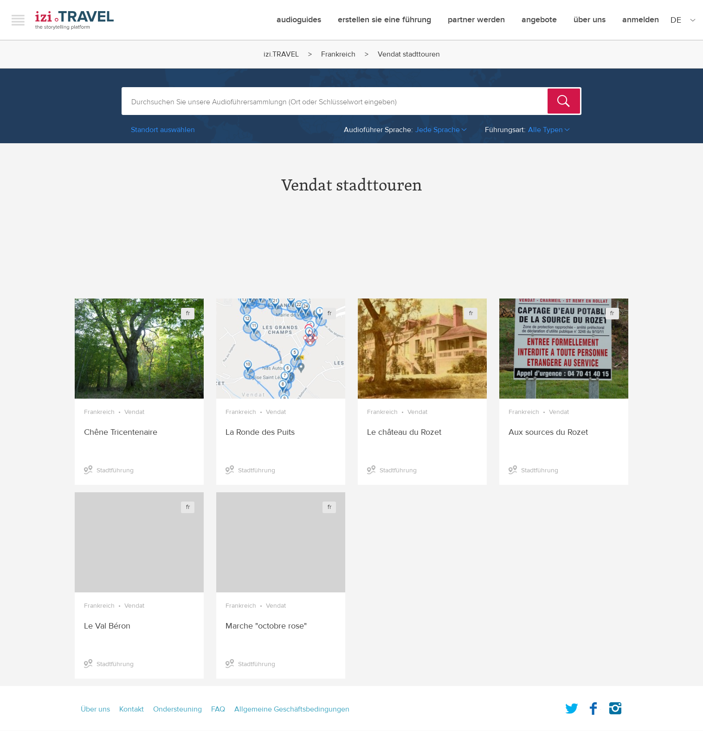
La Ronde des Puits (260, 432)
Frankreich (338, 54)
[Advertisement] (352, 254)
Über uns (590, 20)
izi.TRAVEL (74, 20)
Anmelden (640, 20)
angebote (539, 20)
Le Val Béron (107, 626)
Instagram (615, 706)
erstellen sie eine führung (384, 20)
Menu (18, 20)
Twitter (571, 706)
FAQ (218, 709)
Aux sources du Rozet (548, 432)
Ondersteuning (177, 709)
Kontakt (131, 709)
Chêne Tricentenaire (120, 432)
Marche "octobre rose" (266, 626)
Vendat (134, 412)
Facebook (593, 706)
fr (188, 313)
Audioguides (299, 20)
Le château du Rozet (404, 432)
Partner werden (476, 20)
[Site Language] (681, 20)
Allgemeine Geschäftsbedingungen (291, 709)
